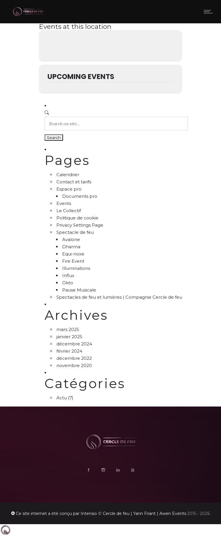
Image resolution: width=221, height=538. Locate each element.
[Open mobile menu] (209, 11)
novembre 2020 (74, 365)
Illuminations (76, 268)
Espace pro (68, 189)
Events (63, 203)
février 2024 (69, 351)
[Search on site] (116, 123)
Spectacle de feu (75, 232)
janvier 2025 (69, 336)
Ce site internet (31, 513)
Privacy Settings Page (79, 225)
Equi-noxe (73, 254)
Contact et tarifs (73, 182)
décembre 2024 (74, 344)
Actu (61, 397)
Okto (67, 282)
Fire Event (73, 261)
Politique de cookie (77, 218)
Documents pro (79, 196)
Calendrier (67, 174)
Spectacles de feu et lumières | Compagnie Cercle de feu (119, 297)
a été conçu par (63, 513)
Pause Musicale (79, 290)
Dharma (71, 246)
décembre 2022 (74, 358)
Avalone (71, 239)
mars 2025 (67, 329)
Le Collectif (68, 210)
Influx (68, 275)
